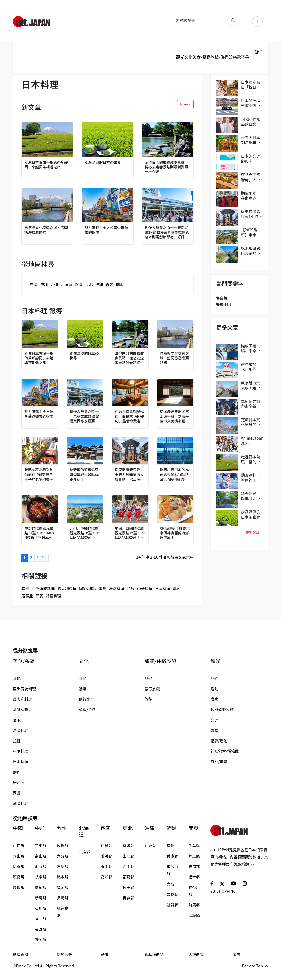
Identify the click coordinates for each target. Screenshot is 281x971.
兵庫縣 (172, 856)
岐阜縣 (40, 877)
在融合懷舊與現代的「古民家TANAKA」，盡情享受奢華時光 (130, 416)
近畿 (109, 284)
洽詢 (104, 954)
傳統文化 (86, 699)
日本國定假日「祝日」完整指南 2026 (250, 85)
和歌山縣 (172, 870)
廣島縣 (18, 877)
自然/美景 (218, 761)
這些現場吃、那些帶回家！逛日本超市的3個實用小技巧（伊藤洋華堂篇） (251, 367)
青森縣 (128, 897)
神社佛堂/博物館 (224, 751)
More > (185, 104)
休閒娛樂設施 (222, 709)
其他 (25, 588)
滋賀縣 (172, 905)
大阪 (170, 884)
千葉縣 (194, 845)
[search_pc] (229, 20)
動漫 (82, 688)
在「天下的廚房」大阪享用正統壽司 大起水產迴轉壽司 (251, 177)
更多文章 (252, 532)
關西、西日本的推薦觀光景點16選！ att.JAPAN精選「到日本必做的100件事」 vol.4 (175, 474)
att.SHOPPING (223, 891)
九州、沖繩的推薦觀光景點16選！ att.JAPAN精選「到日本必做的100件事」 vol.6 (85, 533)
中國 (34, 284)
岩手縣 (128, 866)
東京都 (194, 866)
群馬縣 (194, 905)
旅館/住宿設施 (223, 57)
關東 (119, 284)
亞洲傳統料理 (43, 588)
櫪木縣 (194, 877)
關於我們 (64, 954)
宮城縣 (128, 845)
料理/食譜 (87, 709)
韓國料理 (53, 595)
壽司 (177, 588)
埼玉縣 (194, 856)
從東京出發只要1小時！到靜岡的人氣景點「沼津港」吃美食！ (130, 474)
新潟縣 (40, 897)
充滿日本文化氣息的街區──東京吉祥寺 (250, 422)
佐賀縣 (62, 845)
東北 (89, 284)
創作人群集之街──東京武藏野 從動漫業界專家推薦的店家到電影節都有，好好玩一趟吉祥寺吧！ (166, 232)
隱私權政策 (154, 954)
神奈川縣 (194, 890)
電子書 (243, 57)
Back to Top (255, 966)
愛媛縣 (106, 856)
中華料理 (144, 588)
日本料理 (162, 588)
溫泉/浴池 (218, 740)
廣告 (236, 954)
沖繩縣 (150, 845)
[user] (256, 22)
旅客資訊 (20, 954)
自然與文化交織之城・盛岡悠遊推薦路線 (45, 230)
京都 (170, 845)
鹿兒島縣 (62, 911)
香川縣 (106, 866)
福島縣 (128, 877)
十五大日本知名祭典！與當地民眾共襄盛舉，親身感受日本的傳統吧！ (250, 140)
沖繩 (99, 284)
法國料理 (116, 588)
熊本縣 (62, 877)
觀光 (180, 57)
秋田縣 (128, 887)
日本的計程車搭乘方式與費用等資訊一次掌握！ (250, 103)
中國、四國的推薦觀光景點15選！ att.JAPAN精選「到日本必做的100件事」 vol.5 (130, 533)
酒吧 (102, 588)
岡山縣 (18, 856)
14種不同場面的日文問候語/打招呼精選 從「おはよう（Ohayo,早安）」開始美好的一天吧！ (251, 122)
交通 (214, 720)
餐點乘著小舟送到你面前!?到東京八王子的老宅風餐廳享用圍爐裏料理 (39, 474)
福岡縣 (62, 887)
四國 (79, 284)
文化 (188, 57)
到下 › (41, 557)
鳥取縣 (18, 887)
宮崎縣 (62, 866)
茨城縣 (194, 915)
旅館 (148, 699)
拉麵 (130, 588)
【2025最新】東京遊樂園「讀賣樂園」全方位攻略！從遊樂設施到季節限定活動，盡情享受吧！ (250, 232)
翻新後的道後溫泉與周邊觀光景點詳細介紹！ (85, 474)
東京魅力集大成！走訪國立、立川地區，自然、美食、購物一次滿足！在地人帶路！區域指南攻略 (250, 385)
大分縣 (62, 856)
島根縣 (18, 866)
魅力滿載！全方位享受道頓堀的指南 (106, 230)
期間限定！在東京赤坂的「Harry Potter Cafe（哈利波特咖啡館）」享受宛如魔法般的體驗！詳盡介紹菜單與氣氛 (251, 195)
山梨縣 (40, 866)
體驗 (214, 730)
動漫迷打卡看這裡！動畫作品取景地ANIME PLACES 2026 (250, 477)
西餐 (39, 595)
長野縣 (40, 929)
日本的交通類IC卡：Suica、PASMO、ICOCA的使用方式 (250, 158)
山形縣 (128, 856)
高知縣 (106, 877)
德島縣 (106, 845)
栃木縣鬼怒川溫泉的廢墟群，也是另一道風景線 (250, 251)
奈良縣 (172, 894)
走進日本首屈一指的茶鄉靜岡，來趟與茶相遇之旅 (45, 165)
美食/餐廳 (201, 57)
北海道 (66, 284)
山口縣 (18, 845)
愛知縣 (40, 887)
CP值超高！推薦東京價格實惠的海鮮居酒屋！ (175, 533)
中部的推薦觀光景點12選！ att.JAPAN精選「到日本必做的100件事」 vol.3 (39, 533)
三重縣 (40, 845)
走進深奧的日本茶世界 (104, 162)
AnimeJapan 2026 (252, 440)
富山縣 (40, 856)
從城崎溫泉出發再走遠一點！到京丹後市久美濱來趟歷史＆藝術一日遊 (175, 416)
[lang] (259, 51)
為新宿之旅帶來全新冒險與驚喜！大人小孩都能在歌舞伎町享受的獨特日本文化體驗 (250, 404)
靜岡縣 (40, 939)
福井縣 (40, 918)
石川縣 (40, 908)
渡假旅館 (152, 688)
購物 (214, 699)
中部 (44, 284)
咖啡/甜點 (87, 588)
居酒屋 (27, 595)
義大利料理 (67, 588)
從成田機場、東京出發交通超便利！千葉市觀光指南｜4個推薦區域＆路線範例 (251, 348)
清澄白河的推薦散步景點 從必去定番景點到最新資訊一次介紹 (168, 167)
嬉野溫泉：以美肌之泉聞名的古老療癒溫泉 (250, 496)
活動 (214, 688)
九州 (54, 284)
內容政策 (196, 954)
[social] (211, 883)
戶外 (214, 678)
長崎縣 (62, 897)
